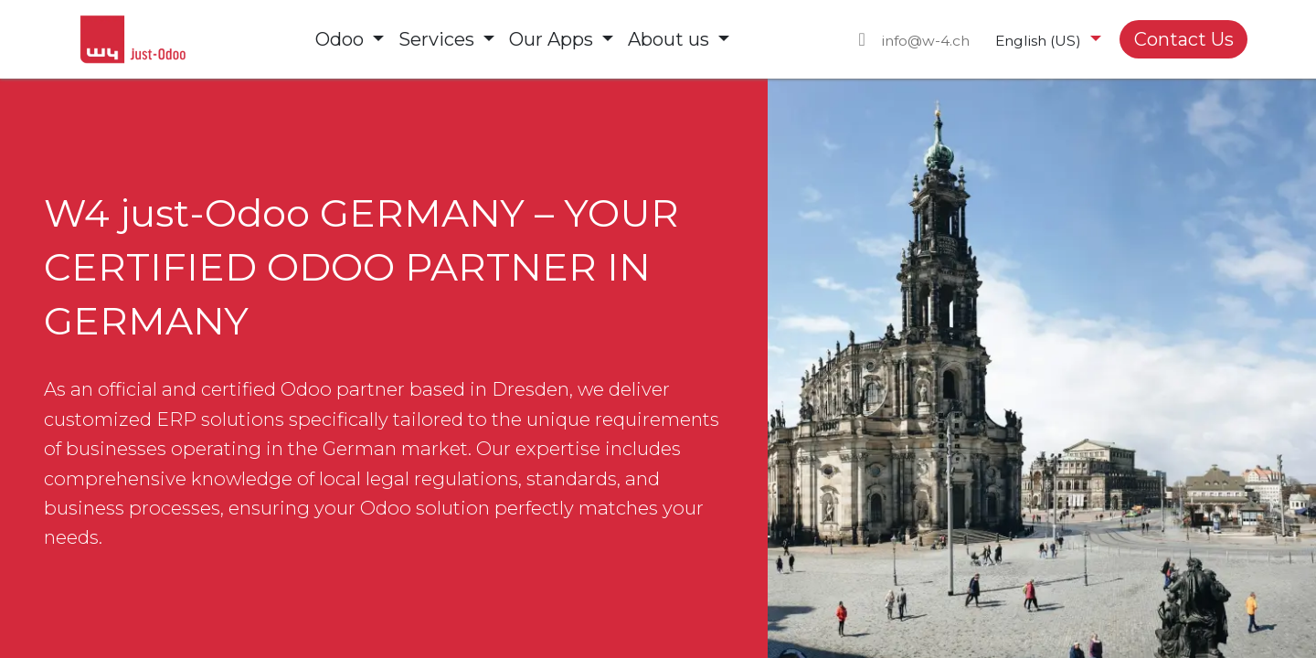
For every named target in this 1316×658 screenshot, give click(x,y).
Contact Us (1184, 39)
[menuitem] (349, 39)
